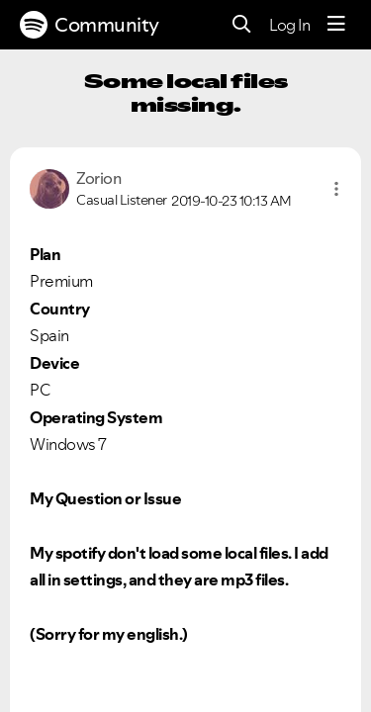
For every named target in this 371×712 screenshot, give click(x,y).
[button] (336, 189)
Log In (289, 25)
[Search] (242, 25)
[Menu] (336, 25)
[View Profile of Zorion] (98, 178)
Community (89, 25)
